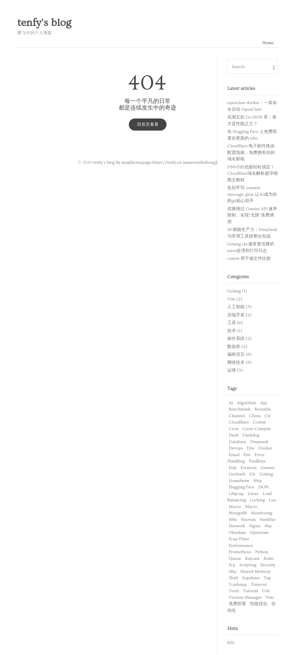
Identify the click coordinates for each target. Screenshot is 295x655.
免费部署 (237, 603)
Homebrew (239, 480)
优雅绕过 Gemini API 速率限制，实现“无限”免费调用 (252, 215)
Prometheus (240, 551)
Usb (266, 590)
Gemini (267, 467)
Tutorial (250, 590)
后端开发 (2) (239, 315)
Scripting (247, 564)
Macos (235, 506)
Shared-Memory (255, 571)
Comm (259, 422)
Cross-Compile (256, 428)
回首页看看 (148, 124)
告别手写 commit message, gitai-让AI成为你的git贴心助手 (252, 194)
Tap (267, 577)
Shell (233, 577)
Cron (234, 428)
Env (247, 454)
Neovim (248, 519)
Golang (266, 474)
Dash (234, 435)
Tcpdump (238, 584)
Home (268, 42)
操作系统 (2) (239, 338)
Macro (251, 506)
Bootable (262, 409)
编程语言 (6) (239, 354)
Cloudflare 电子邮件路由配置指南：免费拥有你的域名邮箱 (251, 152)
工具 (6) (235, 322)
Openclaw (259, 532)
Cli (268, 415)
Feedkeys (257, 461)
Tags (232, 388)
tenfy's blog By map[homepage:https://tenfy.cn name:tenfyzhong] (155, 162)
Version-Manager (245, 597)
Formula (248, 467)
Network (237, 526)
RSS (230, 642)
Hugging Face (241, 487)
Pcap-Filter (239, 539)
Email (234, 454)
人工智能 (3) (239, 306)
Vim (270, 597)
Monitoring (262, 513)
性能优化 (258, 603)
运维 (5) (235, 370)
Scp (232, 564)
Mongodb (238, 513)
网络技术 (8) (239, 362)
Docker (265, 448)
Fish (233, 467)
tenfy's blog (44, 23)
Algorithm (246, 402)
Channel (237, 415)
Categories (238, 276)
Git (252, 474)
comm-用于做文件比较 (249, 258)
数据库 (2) (237, 346)
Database (237, 441)
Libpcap (236, 493)
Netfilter (268, 519)
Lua (272, 500)
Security (267, 564)
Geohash (237, 474)
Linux (253, 493)
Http (258, 480)
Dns (250, 448)
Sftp (232, 571)
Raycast (252, 558)
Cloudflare (239, 422)
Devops (236, 448)
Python (261, 551)
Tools (234, 590)
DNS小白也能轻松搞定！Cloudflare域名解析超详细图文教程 (252, 173)
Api (263, 402)
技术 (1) (234, 330)
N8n (233, 519)
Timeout (259, 584)
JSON (263, 487)
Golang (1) (237, 291)
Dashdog (251, 435)
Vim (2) (234, 299)
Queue (235, 558)
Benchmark (239, 409)
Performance (241, 545)
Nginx (254, 526)
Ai (231, 402)
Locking (257, 500)
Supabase (251, 577)
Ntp (268, 526)
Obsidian (237, 532)
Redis (269, 558)
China (254, 415)
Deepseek (259, 441)
